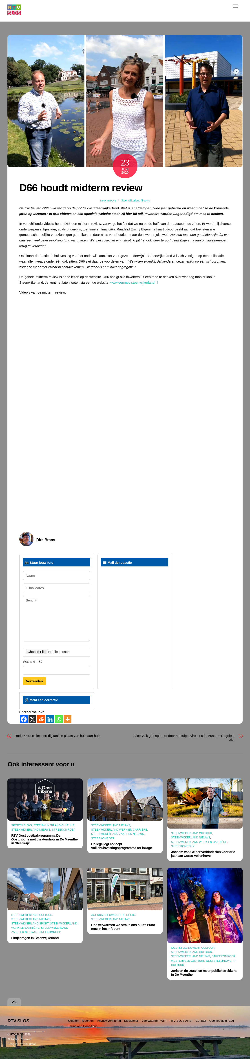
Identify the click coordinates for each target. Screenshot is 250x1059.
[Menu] (235, 6)
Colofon (73, 1020)
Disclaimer (131, 1020)
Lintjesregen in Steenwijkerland (35, 938)
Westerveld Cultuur (187, 960)
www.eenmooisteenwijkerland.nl (134, 282)
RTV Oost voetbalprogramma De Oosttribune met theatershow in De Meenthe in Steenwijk (44, 839)
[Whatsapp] (59, 719)
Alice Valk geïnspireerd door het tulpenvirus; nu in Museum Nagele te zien (184, 737)
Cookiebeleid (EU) (221, 1020)
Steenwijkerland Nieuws (135, 200)
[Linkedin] (50, 719)
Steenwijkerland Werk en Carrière (119, 829)
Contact (201, 1020)
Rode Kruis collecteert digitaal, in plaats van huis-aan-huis (57, 736)
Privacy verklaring (109, 1020)
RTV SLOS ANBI (181, 1020)
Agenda (97, 915)
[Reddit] (41, 719)
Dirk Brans (108, 200)
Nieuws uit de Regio (119, 915)
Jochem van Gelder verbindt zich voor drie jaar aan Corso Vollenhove (203, 854)
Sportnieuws (21, 825)
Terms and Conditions (82, 1026)
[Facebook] (24, 719)
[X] (32, 719)
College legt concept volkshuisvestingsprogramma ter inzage (121, 846)
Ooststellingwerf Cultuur (193, 947)
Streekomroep (63, 829)
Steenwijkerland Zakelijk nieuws (117, 834)
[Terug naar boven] (14, 1002)
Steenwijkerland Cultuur (54, 825)
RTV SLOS (17, 1034)
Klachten (88, 1020)
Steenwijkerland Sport (30, 923)
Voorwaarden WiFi (154, 1020)
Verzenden (34, 681)
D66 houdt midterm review (80, 188)
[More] (67, 719)
